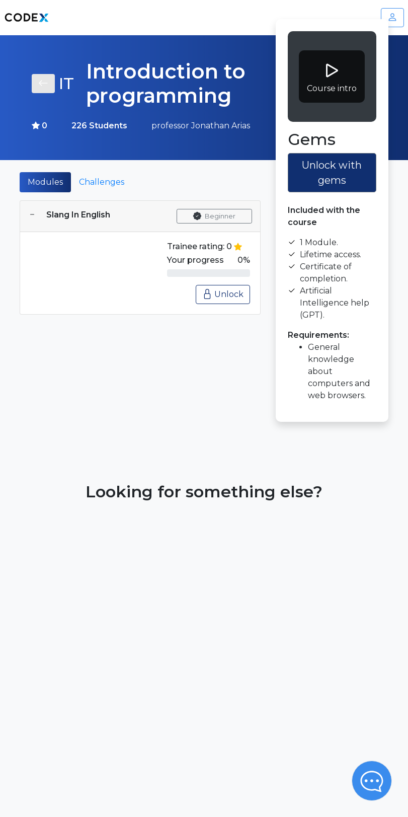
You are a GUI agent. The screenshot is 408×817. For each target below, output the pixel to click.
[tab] (140, 176)
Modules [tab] (45, 182)
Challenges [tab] (101, 182)
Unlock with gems (332, 172)
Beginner (214, 216)
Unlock (222, 294)
